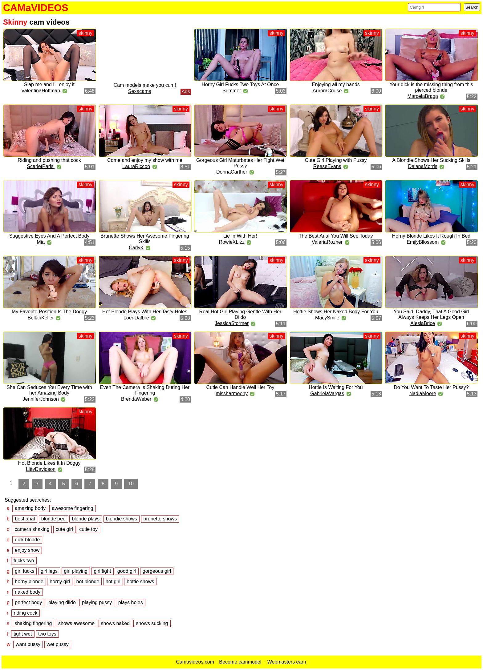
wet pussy (58, 644)
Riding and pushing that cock (49, 160)
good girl (126, 571)
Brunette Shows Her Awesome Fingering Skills (144, 238)
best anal (25, 518)
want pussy (28, 644)
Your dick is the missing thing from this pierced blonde (431, 87)
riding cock (25, 613)
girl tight (102, 571)
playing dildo (62, 602)
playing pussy (97, 602)
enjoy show (27, 550)
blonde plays (85, 518)
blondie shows (121, 518)
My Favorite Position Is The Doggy (49, 311)
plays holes (130, 602)
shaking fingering (33, 623)
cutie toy (88, 529)
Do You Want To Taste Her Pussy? (431, 387)
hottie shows (140, 581)
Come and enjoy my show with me (144, 160)
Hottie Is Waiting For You (336, 387)
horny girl (60, 581)
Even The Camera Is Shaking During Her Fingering (145, 390)
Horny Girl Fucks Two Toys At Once (240, 84)
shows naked (115, 623)
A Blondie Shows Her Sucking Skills (431, 160)
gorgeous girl (157, 571)
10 (131, 483)
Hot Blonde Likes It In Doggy (49, 463)
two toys (47, 633)
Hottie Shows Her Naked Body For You (335, 311)
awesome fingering (72, 508)
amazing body (30, 508)
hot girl (113, 581)
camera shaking (31, 529)
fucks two (24, 560)
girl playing (75, 571)
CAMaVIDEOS (35, 7)
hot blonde (87, 581)
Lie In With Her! (240, 236)
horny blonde (29, 581)
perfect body (28, 602)
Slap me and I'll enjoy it (49, 84)
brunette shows (160, 518)
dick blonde (27, 539)
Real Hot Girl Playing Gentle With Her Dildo (240, 314)
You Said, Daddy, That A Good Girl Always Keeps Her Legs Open (431, 314)
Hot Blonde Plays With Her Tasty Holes (144, 311)
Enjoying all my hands (336, 84)
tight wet (23, 633)
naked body (27, 592)
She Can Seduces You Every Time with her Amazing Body (49, 390)
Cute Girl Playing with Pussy (336, 160)
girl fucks (24, 571)
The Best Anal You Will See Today (336, 236)
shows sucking (152, 623)
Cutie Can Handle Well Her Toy (240, 387)
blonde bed (53, 518)
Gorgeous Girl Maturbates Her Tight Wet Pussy (240, 163)
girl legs (49, 571)
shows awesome (76, 623)
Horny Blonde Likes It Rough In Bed (431, 236)
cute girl (64, 529)
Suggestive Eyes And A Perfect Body (49, 236)
